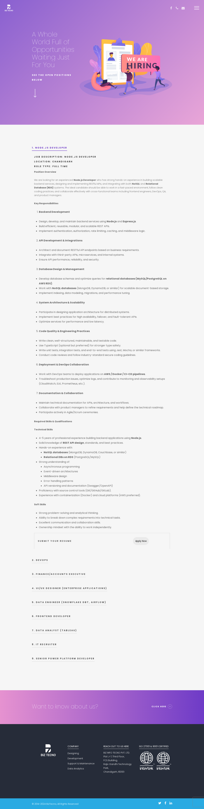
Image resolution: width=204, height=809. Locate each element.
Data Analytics (76, 768)
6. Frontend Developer (51, 617)
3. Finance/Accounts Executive (59, 575)
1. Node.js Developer (49, 149)
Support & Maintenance (81, 763)
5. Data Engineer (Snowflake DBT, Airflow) (69, 603)
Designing (73, 753)
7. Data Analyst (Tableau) (54, 631)
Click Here (159, 707)
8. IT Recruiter (44, 645)
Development (75, 758)
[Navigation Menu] (197, 8)
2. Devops (40, 561)
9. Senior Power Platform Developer (63, 660)
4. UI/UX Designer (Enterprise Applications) (69, 589)
